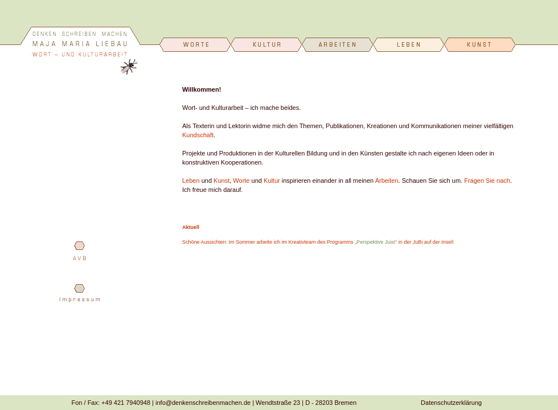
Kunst (221, 180)
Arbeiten (387, 180)
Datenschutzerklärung (451, 402)
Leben (191, 180)
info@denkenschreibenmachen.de (203, 402)
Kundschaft (198, 135)
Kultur (272, 180)
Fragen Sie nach (487, 180)
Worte (241, 180)
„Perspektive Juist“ (376, 242)
